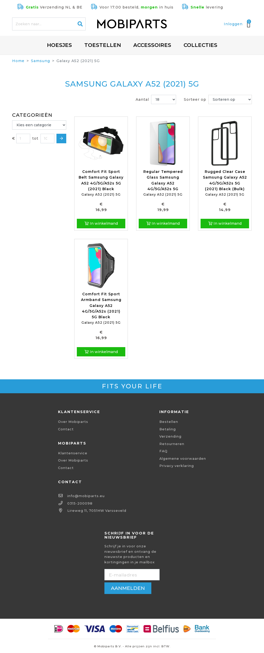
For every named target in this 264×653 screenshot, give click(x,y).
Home (18, 60)
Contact (66, 429)
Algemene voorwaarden (182, 459)
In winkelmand (101, 223)
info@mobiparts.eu (86, 496)
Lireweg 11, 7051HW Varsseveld (96, 511)
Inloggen (233, 24)
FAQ (163, 451)
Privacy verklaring (176, 466)
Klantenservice (72, 453)
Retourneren (171, 444)
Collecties (200, 45)
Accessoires (152, 45)
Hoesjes (59, 45)
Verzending (170, 436)
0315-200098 (80, 503)
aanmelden (128, 588)
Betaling (167, 429)
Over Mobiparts (73, 422)
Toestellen (102, 45)
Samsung (40, 60)
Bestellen (168, 422)
